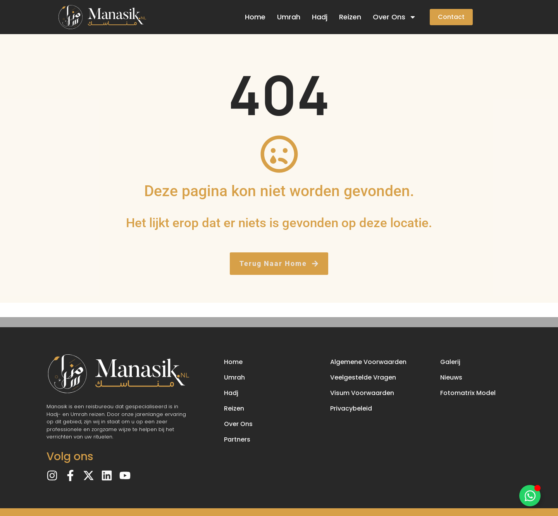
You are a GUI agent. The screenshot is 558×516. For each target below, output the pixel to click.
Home (255, 17)
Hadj (319, 17)
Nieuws (451, 377)
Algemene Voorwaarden (368, 361)
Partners (237, 439)
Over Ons (394, 17)
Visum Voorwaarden (362, 392)
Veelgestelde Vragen (363, 377)
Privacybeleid (351, 408)
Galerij (450, 361)
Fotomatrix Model (468, 392)
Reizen (350, 17)
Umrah (288, 17)
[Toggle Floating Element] (530, 495)
